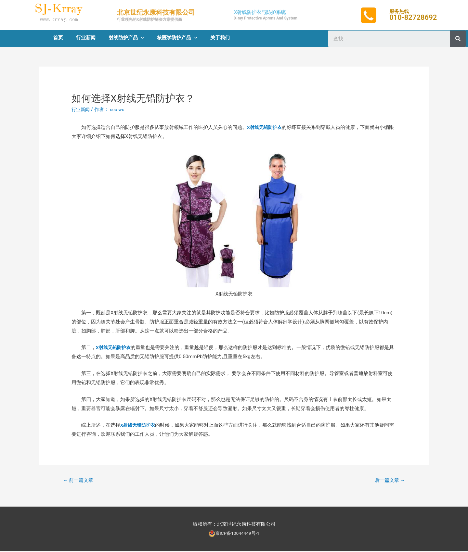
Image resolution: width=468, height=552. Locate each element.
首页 (58, 38)
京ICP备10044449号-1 (237, 534)
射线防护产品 (126, 38)
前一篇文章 (80, 481)
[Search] (458, 39)
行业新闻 (86, 38)
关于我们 (220, 38)
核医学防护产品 (177, 38)
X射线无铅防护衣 (265, 127)
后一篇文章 (388, 481)
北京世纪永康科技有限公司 (156, 12)
